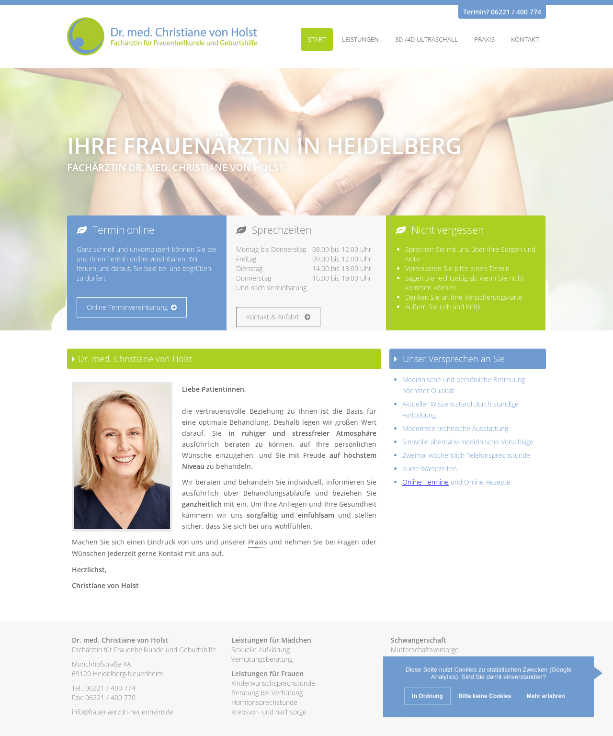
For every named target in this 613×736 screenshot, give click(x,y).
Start (317, 39)
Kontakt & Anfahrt (278, 316)
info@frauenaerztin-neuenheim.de (122, 711)
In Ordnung (427, 697)
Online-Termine (425, 482)
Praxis (484, 39)
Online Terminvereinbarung (132, 307)
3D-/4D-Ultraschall (426, 39)
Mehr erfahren (546, 697)
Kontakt (525, 39)
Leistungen (360, 39)
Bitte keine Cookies (484, 697)
